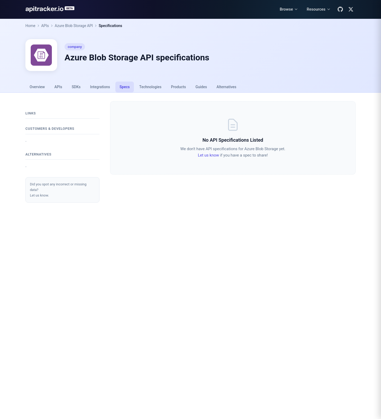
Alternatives (226, 87)
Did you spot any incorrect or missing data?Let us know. (58, 189)
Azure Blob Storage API (74, 26)
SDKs (76, 87)
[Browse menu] (289, 9)
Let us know (208, 155)
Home (30, 26)
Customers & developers (49, 129)
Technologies (150, 87)
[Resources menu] (318, 9)
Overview (37, 87)
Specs (125, 87)
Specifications (110, 26)
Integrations (100, 87)
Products (178, 87)
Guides (201, 87)
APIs (45, 26)
